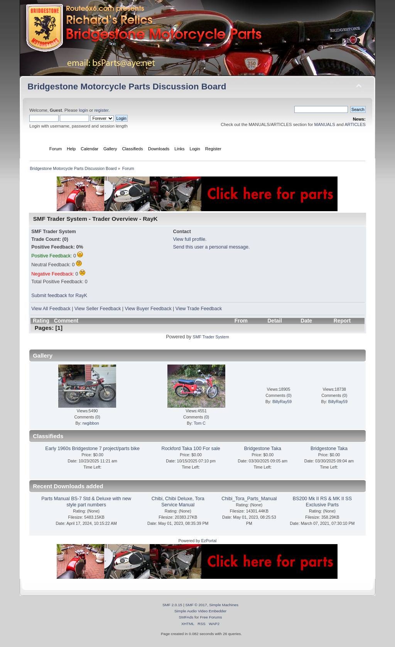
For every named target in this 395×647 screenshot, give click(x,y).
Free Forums (211, 617)
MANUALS (324, 124)
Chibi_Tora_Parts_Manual (249, 498)
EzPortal (208, 540)
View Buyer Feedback (148, 308)
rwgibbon (91, 423)
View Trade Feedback (199, 308)
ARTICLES (355, 124)
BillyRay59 (282, 401)
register (101, 110)
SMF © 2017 (196, 605)
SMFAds (186, 617)
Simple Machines (223, 605)
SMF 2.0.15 (172, 605)
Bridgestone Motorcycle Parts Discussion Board (126, 86)
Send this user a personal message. (211, 247)
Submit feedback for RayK (59, 295)
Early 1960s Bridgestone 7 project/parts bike (92, 448)
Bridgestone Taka (262, 448)
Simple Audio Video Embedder (200, 611)
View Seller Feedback (97, 308)
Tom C (200, 423)
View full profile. (189, 239)
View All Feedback (51, 308)
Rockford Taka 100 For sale (190, 448)
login (83, 110)
